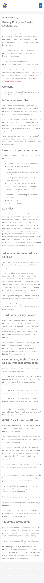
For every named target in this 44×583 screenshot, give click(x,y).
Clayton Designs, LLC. (25, 568)
